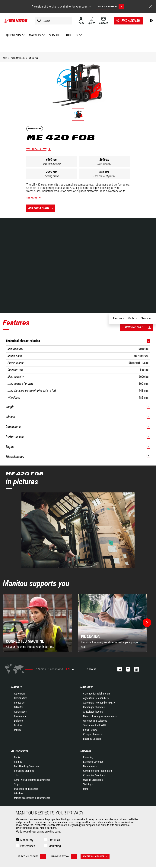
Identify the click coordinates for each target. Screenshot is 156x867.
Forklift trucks (90, 729)
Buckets (18, 757)
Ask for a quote (41, 208)
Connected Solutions (94, 775)
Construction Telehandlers (96, 693)
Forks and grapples (24, 770)
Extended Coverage (93, 761)
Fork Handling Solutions (26, 766)
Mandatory (26, 840)
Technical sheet (36, 149)
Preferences (27, 846)
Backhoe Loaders (92, 738)
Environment (20, 716)
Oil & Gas (18, 707)
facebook (117, 669)
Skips (17, 784)
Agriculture (19, 693)
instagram (126, 669)
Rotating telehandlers (94, 707)
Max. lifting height (52, 164)
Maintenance (90, 766)
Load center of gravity (104, 176)
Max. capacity (104, 164)
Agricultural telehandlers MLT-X (99, 702)
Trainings (88, 784)
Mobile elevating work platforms (99, 716)
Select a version (111, 6)
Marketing (55, 846)
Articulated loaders (93, 711)
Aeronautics (20, 711)
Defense (18, 720)
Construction (20, 698)
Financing (88, 757)
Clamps (18, 761)
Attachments (20, 751)
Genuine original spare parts (97, 770)
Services (85, 751)
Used (85, 788)
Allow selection (64, 856)
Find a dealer (128, 20)
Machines (86, 687)
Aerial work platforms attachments (32, 779)
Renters (18, 725)
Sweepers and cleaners (26, 788)
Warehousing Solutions (95, 720)
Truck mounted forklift (94, 725)
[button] (147, 622)
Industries (19, 702)
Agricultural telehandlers (96, 698)
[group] (37, 623)
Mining (17, 729)
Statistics (54, 840)
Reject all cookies (32, 856)
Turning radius (52, 176)
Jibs (16, 775)
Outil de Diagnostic (93, 779)
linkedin (134, 669)
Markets (16, 687)
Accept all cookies (96, 856)
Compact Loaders (92, 734)
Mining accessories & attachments (32, 797)
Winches (18, 793)
